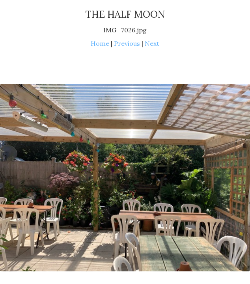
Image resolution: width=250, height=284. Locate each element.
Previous (127, 43)
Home (100, 43)
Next (152, 43)
